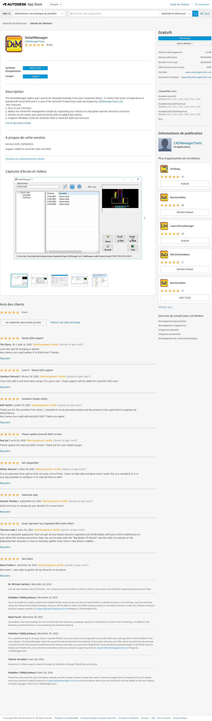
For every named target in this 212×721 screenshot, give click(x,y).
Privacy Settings (180, 718)
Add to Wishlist (185, 43)
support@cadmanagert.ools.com (63, 680)
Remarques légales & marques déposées (98, 718)
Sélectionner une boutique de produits (35, 13)
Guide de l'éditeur (179, 4)
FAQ (153, 718)
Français (55, 4)
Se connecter (202, 4)
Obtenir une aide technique (65, 322)
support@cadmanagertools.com (52, 608)
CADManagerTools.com (110, 101)
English (35, 76)
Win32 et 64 (35, 68)
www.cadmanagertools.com (198, 72)
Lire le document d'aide (18, 123)
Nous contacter (164, 718)
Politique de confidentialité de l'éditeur (25, 158)
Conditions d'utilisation (128, 718)
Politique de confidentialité (66, 718)
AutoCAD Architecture (15, 23)
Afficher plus (165, 307)
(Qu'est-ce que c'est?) (71, 344)
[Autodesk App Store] (23, 4)
